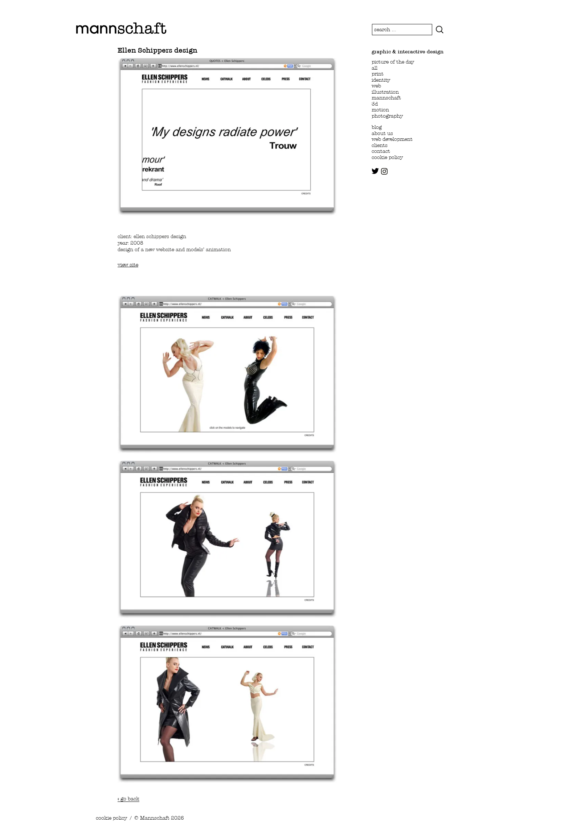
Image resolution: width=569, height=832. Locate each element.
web (376, 86)
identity (381, 80)
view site (128, 265)
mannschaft (386, 98)
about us (382, 133)
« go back (128, 799)
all (374, 68)
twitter (375, 171)
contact (381, 151)
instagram (384, 171)
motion (380, 110)
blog (377, 127)
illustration (385, 92)
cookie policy (387, 157)
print (378, 74)
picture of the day (393, 62)
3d (375, 104)
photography (387, 116)
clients (380, 145)
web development (392, 139)
